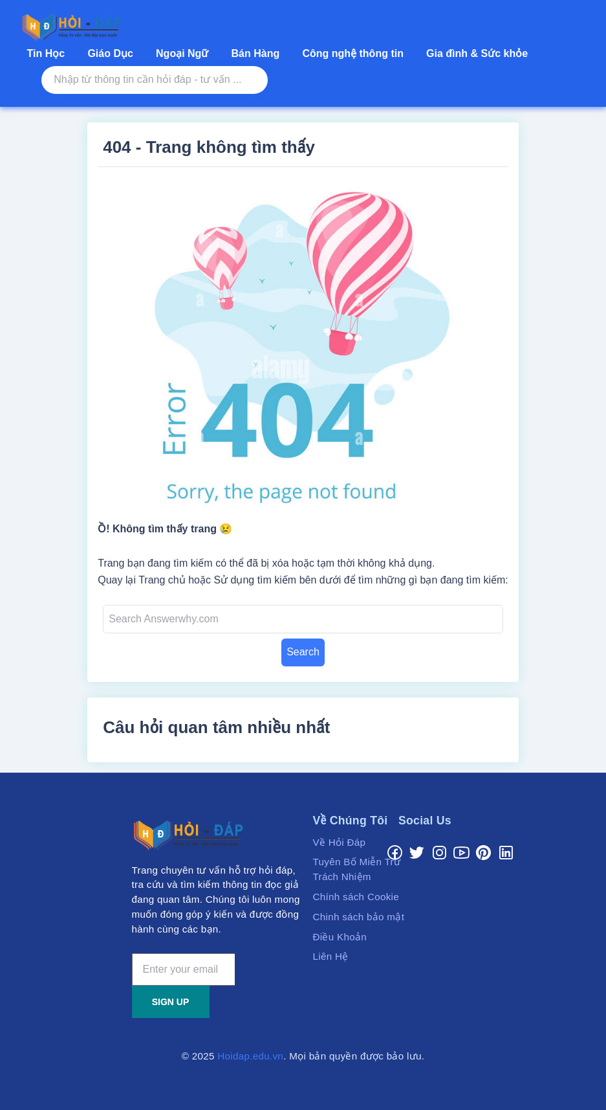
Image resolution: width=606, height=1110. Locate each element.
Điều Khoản (340, 936)
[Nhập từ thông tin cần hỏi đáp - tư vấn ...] (154, 80)
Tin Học (46, 53)
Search (303, 651)
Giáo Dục (110, 53)
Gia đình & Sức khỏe (477, 53)
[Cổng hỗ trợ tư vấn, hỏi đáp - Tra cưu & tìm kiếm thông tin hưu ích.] (74, 27)
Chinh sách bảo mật (359, 916)
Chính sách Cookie (356, 896)
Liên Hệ (331, 956)
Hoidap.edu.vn (250, 1055)
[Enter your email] (183, 969)
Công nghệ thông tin (353, 53)
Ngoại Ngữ (182, 53)
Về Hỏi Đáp (339, 842)
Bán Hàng (256, 53)
